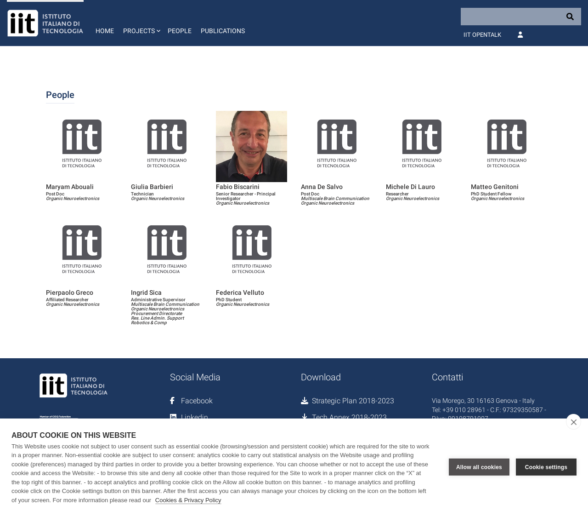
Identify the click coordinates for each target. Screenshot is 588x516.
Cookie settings (546, 467)
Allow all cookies (479, 467)
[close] (573, 422)
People (180, 30)
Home (105, 30)
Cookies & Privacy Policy (188, 500)
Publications (223, 30)
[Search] (521, 16)
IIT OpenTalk (482, 34)
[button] (141, 23)
